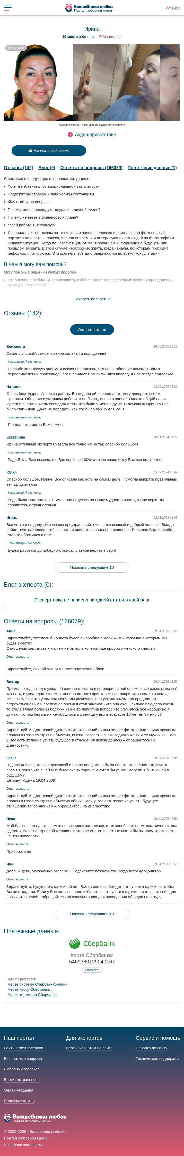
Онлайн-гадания (18, 1090)
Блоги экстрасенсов (22, 1079)
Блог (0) (46, 167)
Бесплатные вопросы (23, 1058)
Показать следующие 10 (92, 567)
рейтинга (78, 37)
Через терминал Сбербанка (32, 994)
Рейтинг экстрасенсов (23, 1048)
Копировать (92, 970)
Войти (175, 7)
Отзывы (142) (18, 167)
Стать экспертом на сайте (89, 1048)
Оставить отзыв (92, 329)
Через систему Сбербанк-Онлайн (37, 984)
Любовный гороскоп (21, 1069)
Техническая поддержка (157, 1058)
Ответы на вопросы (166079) (91, 167)
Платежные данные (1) (152, 167)
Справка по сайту (151, 1048)
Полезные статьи (19, 1101)
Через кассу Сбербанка (29, 989)
